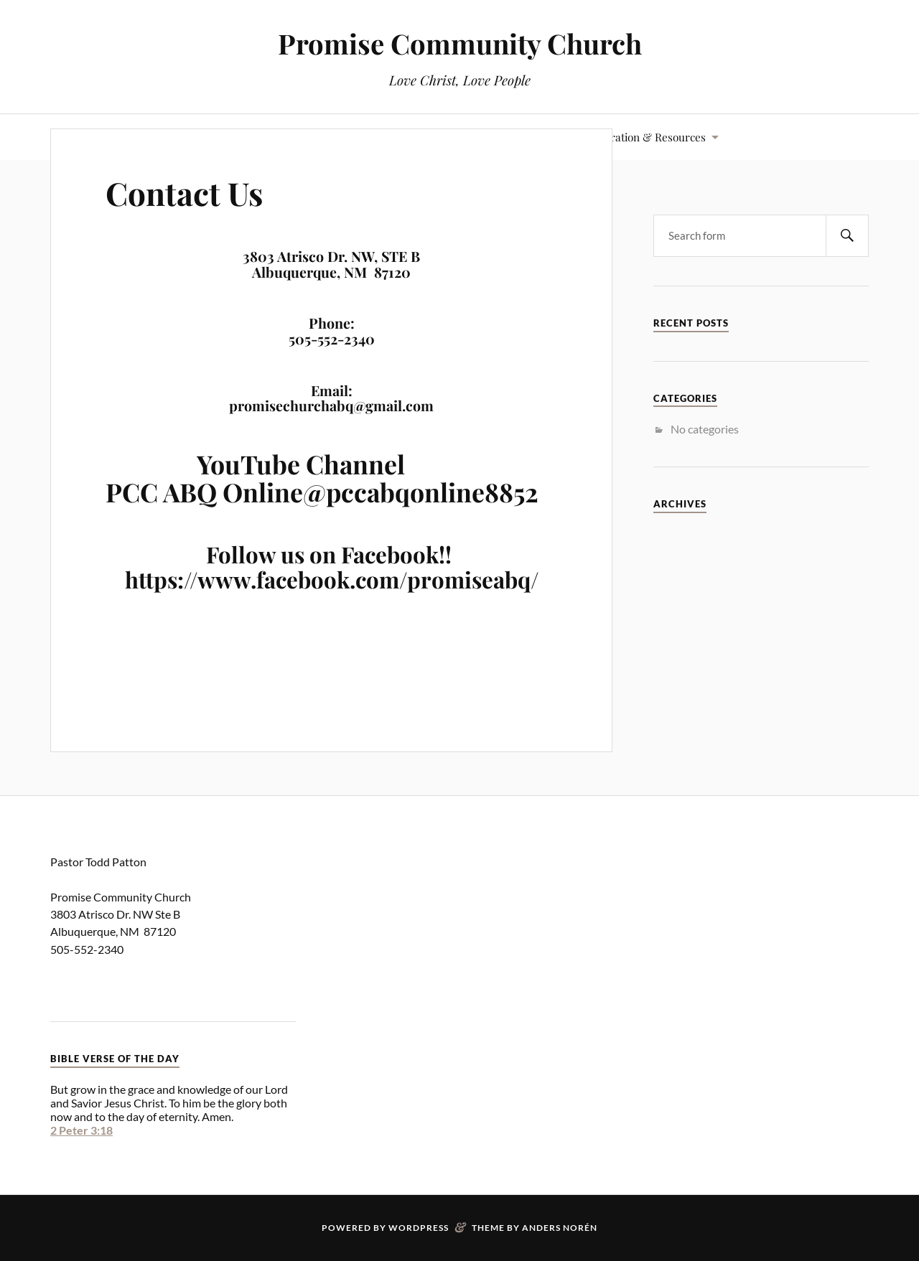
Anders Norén (559, 1227)
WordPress (418, 1227)
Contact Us (184, 193)
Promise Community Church (460, 43)
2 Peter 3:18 (81, 1130)
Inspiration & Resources (646, 136)
